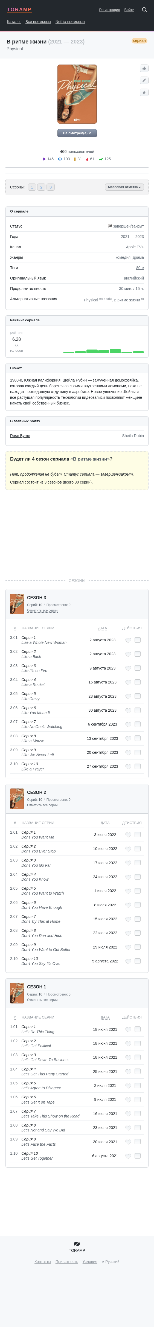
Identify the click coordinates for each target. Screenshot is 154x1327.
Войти (129, 10)
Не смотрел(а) (77, 133)
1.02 (14, 1041)
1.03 (14, 1055)
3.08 (14, 736)
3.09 (14, 750)
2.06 (14, 902)
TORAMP (19, 9)
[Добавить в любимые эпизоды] (128, 640)
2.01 (14, 832)
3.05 (14, 693)
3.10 (14, 764)
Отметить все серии (42, 610)
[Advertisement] (77, 534)
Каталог (14, 21)
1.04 (14, 1069)
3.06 (14, 708)
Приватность (67, 1261)
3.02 (14, 651)
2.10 (14, 958)
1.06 (14, 1097)
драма (138, 257)
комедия (122, 257)
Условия (90, 1261)
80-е (140, 268)
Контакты (42, 1261)
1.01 (14, 1027)
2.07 (14, 916)
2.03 (14, 860)
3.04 (14, 679)
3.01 (14, 637)
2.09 (14, 944)
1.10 (14, 1153)
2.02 (14, 846)
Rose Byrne (20, 435)
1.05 (14, 1083)
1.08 (14, 1125)
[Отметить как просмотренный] (138, 640)
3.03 (14, 666)
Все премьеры (38, 21)
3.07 (14, 722)
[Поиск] (146, 11)
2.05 (14, 888)
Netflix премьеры (70, 21)
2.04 (14, 874)
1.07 (14, 1111)
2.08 (14, 930)
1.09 (14, 1139)
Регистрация (109, 10)
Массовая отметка (124, 187)
